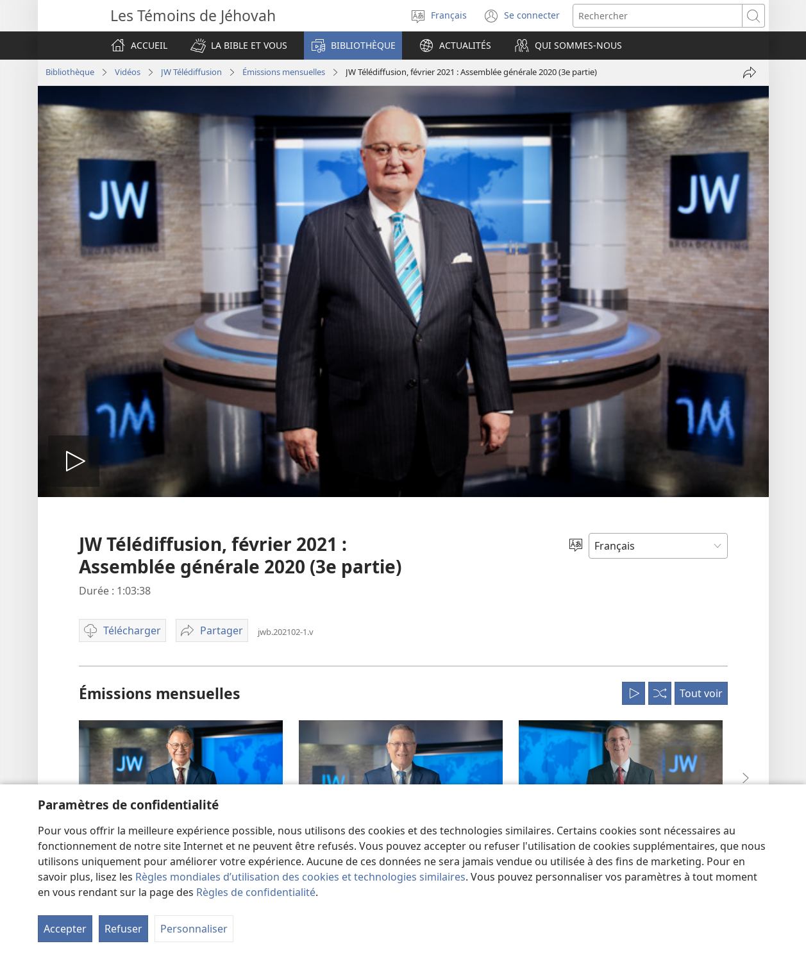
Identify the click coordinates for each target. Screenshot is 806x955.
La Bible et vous (93, 533)
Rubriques (229, 635)
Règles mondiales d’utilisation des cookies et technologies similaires (300, 877)
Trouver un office (666, 560)
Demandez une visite (397, 612)
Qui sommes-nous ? (395, 567)
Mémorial (376, 689)
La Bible (225, 558)
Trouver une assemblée (559, 583)
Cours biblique (91, 596)
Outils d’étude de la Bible (109, 615)
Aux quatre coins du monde (411, 765)
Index (221, 712)
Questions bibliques (101, 558)
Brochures (229, 596)
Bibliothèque (234, 533)
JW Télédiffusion (240, 750)
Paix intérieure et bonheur (113, 635)
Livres (221, 577)
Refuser (123, 929)
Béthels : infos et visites (402, 650)
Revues (224, 654)
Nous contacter (387, 631)
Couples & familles (98, 654)
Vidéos (223, 769)
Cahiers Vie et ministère (254, 673)
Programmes (235, 692)
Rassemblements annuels (406, 708)
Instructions (233, 731)
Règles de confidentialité (255, 892)
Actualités (376, 533)
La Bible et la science (101, 731)
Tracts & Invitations (247, 615)
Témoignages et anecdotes (409, 746)
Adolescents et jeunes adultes (119, 673)
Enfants (77, 692)
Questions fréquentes (399, 592)
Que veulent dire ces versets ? (119, 577)
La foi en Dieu (89, 712)
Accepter (65, 929)
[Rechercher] (658, 16)
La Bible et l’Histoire (100, 750)
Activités (374, 727)
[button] (239, 45)
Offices (371, 669)
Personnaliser (194, 929)
